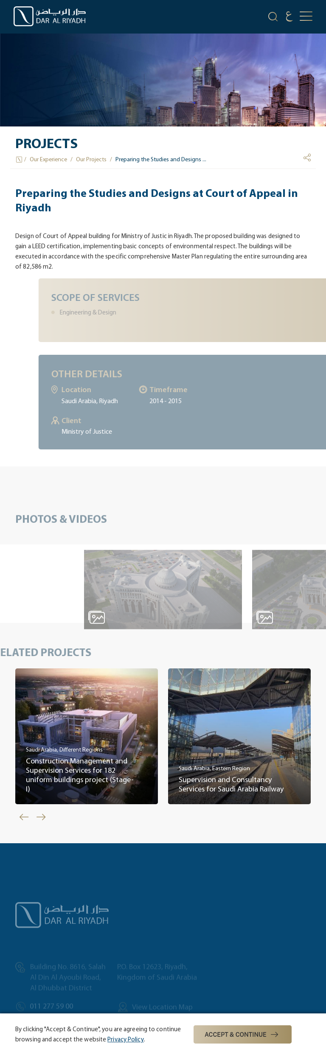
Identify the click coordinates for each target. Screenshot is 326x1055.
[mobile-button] (306, 16)
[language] (289, 17)
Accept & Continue (243, 1034)
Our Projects (91, 159)
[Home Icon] (19, 159)
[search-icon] (273, 18)
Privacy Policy (125, 1039)
